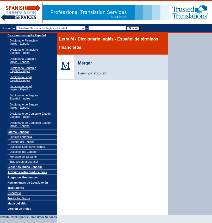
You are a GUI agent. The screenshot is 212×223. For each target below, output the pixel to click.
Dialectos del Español (23, 151)
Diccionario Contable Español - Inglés (23, 69)
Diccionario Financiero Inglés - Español (24, 42)
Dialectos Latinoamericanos (27, 146)
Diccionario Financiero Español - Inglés (24, 51)
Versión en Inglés (19, 208)
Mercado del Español (23, 156)
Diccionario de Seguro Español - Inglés (24, 97)
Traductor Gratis (19, 198)
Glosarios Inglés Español (25, 166)
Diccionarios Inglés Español (27, 35)
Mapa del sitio (17, 203)
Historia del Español (22, 141)
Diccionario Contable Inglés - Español (23, 60)
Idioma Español (18, 131)
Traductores (16, 187)
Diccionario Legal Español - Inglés (21, 78)
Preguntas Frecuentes (23, 177)
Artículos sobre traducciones (27, 172)
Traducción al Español (24, 161)
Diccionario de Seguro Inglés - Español (24, 106)
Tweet (207, 28)
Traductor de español (21, 12)
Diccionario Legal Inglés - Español (21, 88)
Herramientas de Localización (28, 182)
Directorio (14, 193)
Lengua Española (21, 136)
